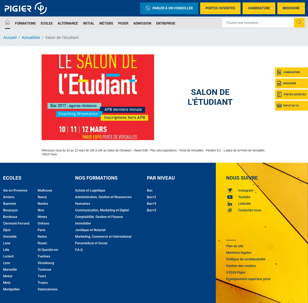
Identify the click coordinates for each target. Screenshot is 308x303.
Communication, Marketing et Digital (102, 210)
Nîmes (42, 217)
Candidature (259, 8)
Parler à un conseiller (169, 8)
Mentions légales (238, 253)
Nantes (43, 204)
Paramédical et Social (91, 243)
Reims (42, 237)
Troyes (43, 283)
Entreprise (165, 23)
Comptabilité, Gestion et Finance (99, 217)
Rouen (42, 243)
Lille (6, 250)
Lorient (8, 256)
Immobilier (83, 223)
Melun (7, 276)
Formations (25, 23)
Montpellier (11, 289)
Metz (6, 283)
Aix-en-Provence (15, 190)
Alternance (68, 23)
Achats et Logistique (90, 190)
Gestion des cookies (241, 266)
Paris (41, 230)
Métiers (106, 23)
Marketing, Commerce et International (103, 237)
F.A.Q (79, 250)
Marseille (10, 269)
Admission (142, 23)
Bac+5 (151, 210)
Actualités (31, 37)
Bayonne (9, 204)
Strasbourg (46, 263)
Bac (149, 190)
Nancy (42, 197)
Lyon (6, 263)
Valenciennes (48, 289)
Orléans (43, 223)
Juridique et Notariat (90, 230)
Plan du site (234, 246)
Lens (6, 243)
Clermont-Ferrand (16, 223)
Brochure (291, 8)
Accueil (10, 37)
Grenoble (10, 237)
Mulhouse (45, 190)
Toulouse (44, 269)
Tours (42, 276)
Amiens (8, 197)
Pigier (123, 23)
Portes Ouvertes (220, 8)
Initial (88, 23)
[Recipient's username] (258, 22)
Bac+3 (151, 204)
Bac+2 (151, 197)
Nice (41, 210)
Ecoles (47, 23)
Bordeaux (10, 217)
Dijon (6, 230)
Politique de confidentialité (245, 259)
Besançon (10, 210)
